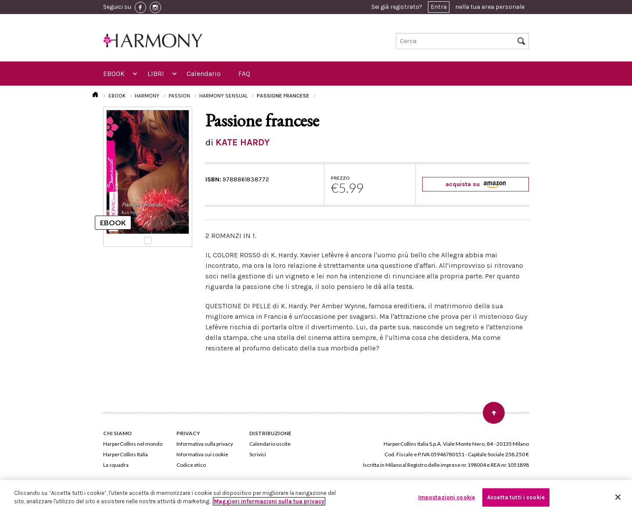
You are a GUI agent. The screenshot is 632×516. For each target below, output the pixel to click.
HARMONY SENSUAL (223, 96)
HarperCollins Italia (125, 454)
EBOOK (114, 73)
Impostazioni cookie (446, 497)
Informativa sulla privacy (204, 443)
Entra (439, 7)
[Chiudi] (618, 497)
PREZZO (340, 177)
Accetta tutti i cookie (516, 497)
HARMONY (147, 96)
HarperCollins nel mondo (132, 443)
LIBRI (155, 73)
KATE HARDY (242, 142)
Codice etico (191, 465)
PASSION (179, 96)
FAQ (244, 73)
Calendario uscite (270, 443)
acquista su (475, 184)
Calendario (204, 73)
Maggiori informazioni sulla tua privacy (269, 501)
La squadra (116, 465)
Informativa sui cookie (202, 454)
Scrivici (257, 454)
